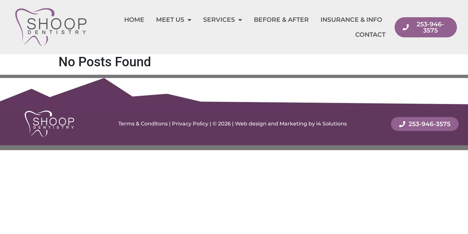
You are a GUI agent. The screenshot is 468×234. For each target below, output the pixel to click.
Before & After (281, 19)
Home (134, 19)
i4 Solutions (331, 124)
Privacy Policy (190, 124)
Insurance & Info (351, 19)
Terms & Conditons (143, 124)
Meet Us (173, 19)
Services (222, 19)
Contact (370, 34)
